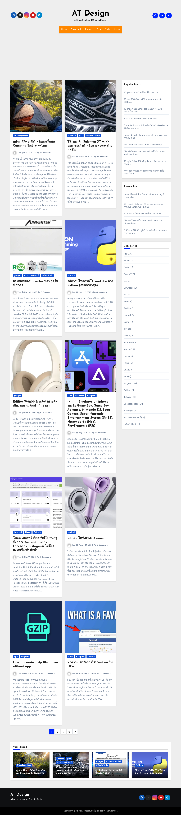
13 (69, 731)
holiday (127, 335)
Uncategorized (21, 136)
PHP (126, 376)
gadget (17, 275)
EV (125, 294)
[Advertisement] (90, 55)
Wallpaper (128, 410)
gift (81, 136)
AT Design (90, 14)
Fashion (72, 136)
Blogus (98, 811)
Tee (17, 152)
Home (64, 29)
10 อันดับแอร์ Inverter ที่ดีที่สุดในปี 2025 (142, 213)
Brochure (128, 260)
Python (71, 275)
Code (107, 29)
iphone (127, 349)
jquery (127, 356)
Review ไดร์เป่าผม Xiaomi (85, 538)
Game (117, 29)
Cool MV (128, 274)
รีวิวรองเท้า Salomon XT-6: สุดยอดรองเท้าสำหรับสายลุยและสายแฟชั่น (89, 145)
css (125, 281)
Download (76, 29)
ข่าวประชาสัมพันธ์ (93, 136)
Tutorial (89, 29)
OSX (99, 29)
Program (91, 396)
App (70, 396)
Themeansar (111, 811)
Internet (18, 532)
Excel (126, 301)
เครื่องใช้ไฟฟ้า (47, 275)
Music (27, 532)
